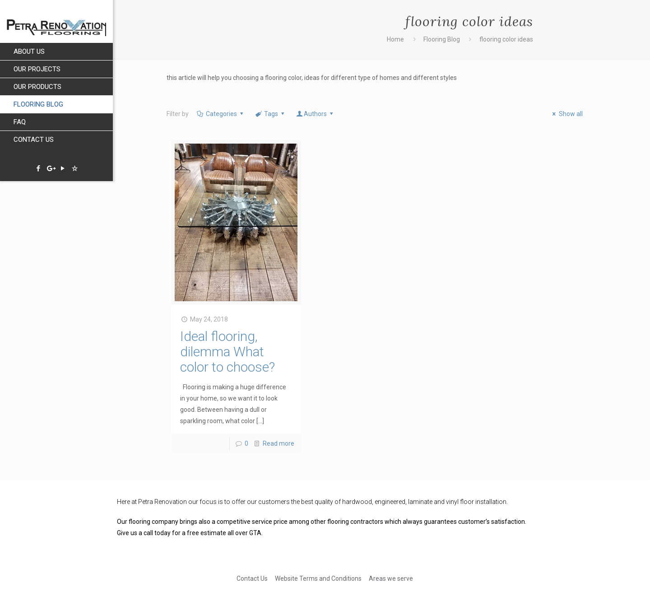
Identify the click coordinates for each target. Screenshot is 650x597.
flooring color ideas (506, 39)
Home (395, 39)
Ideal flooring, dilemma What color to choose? (227, 351)
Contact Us (252, 578)
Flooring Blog (441, 39)
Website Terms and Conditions (318, 578)
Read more (278, 443)
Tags (270, 113)
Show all (566, 113)
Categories (220, 113)
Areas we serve (391, 578)
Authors (315, 113)
